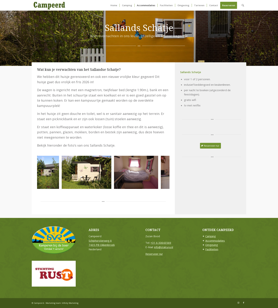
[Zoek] (242, 5)
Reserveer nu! (154, 254)
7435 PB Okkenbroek (102, 245)
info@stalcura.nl (163, 247)
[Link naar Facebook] (243, 302)
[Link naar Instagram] (238, 302)
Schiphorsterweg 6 (100, 240)
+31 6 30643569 (161, 242)
